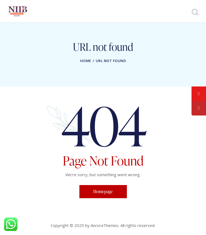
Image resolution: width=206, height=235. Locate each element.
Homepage (103, 191)
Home (85, 60)
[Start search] (194, 12)
